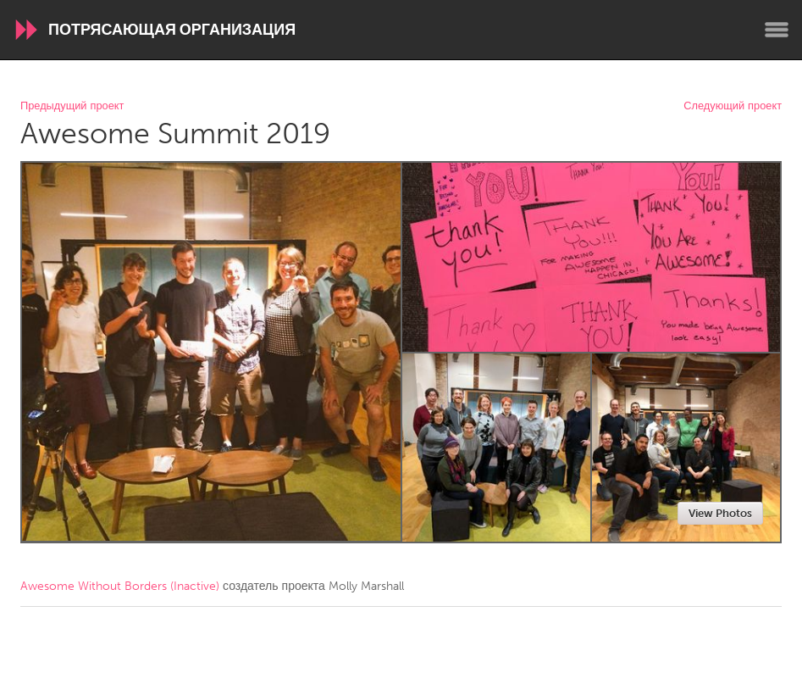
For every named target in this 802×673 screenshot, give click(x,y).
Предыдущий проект (72, 106)
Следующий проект (732, 106)
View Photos (720, 513)
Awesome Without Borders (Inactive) (119, 586)
